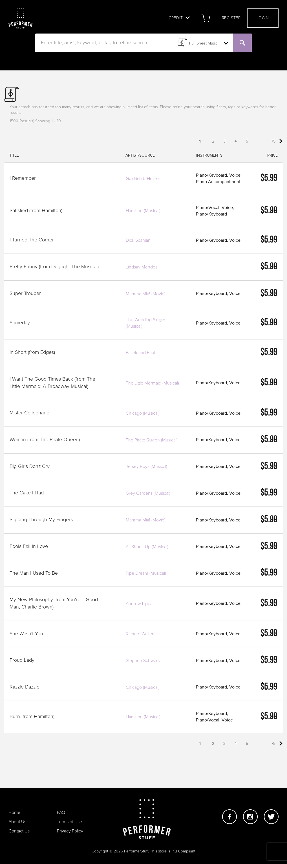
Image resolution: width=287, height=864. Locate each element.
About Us (17, 821)
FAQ (61, 812)
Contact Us (19, 831)
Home (14, 812)
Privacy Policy (70, 831)
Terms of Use (69, 821)
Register (231, 18)
